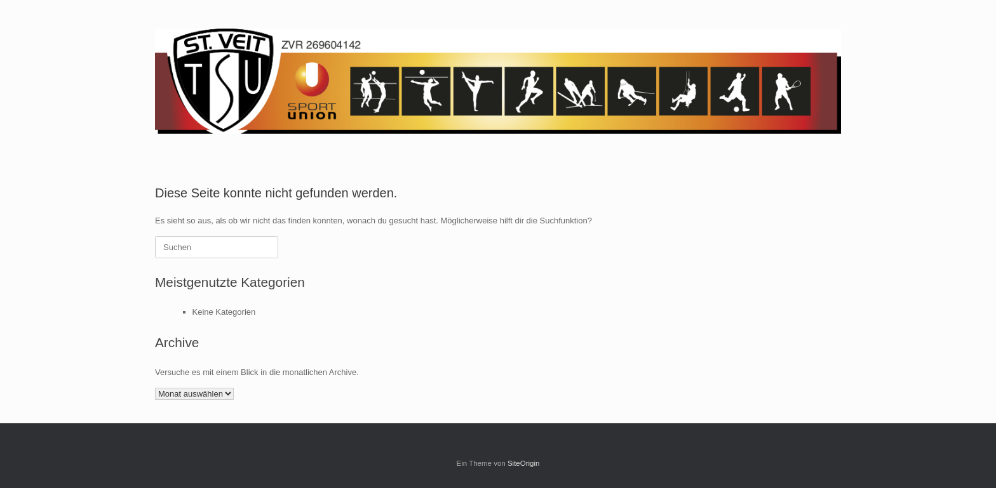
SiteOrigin (524, 463)
